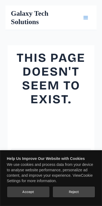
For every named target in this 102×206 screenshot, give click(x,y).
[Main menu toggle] (85, 17)
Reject (74, 192)
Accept (28, 192)
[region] (51, 178)
